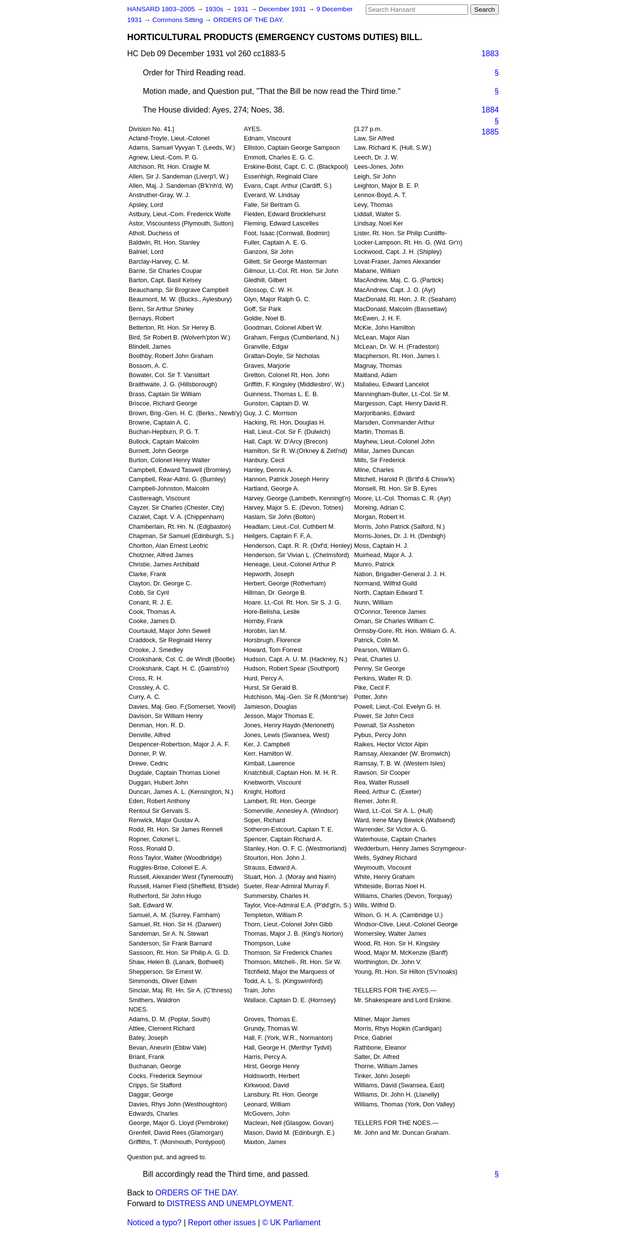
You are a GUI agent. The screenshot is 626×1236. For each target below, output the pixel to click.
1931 (242, 9)
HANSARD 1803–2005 (161, 9)
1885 (490, 132)
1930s (215, 9)
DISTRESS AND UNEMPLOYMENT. (230, 1203)
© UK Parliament (291, 1222)
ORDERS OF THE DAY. (248, 19)
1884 (490, 110)
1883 (490, 53)
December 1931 (283, 9)
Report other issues (222, 1222)
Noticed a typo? (154, 1222)
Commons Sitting (178, 19)
